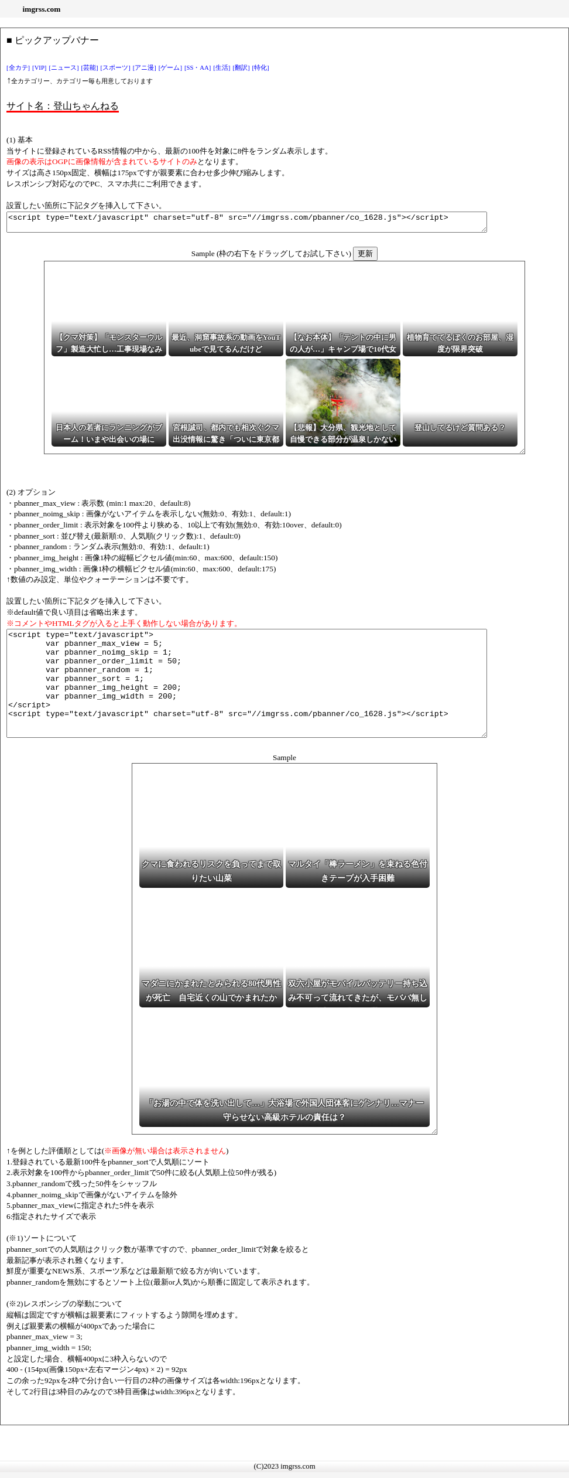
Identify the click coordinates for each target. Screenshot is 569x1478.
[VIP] (39, 67)
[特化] (260, 67)
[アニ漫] (144, 67)
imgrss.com (42, 9)
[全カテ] (18, 67)
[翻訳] (240, 67)
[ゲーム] (170, 67)
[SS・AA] (197, 67)
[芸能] (89, 67)
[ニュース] (63, 67)
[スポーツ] (116, 67)
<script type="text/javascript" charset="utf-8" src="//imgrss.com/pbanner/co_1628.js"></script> (276, 224)
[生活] (221, 67)
